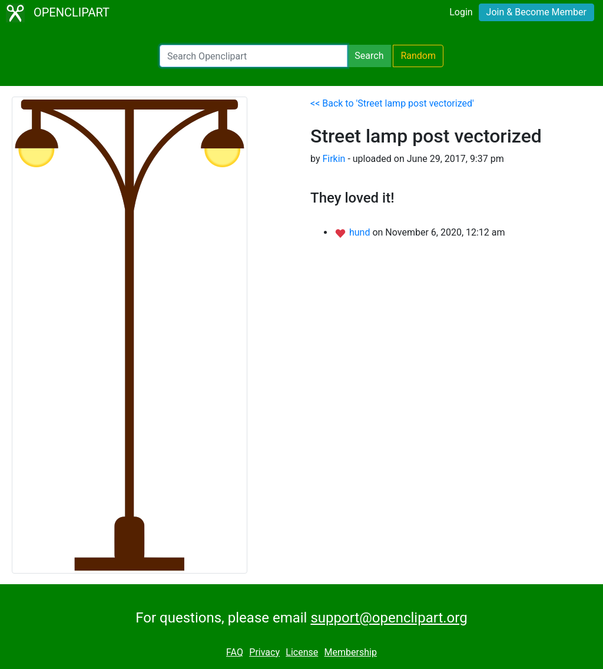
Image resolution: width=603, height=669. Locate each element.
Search (368, 55)
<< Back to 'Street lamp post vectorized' (392, 103)
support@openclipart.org (388, 618)
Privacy (264, 652)
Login (460, 12)
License (302, 652)
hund (360, 232)
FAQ (234, 652)
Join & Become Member (536, 12)
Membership (350, 652)
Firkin (333, 158)
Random (418, 55)
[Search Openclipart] (253, 56)
